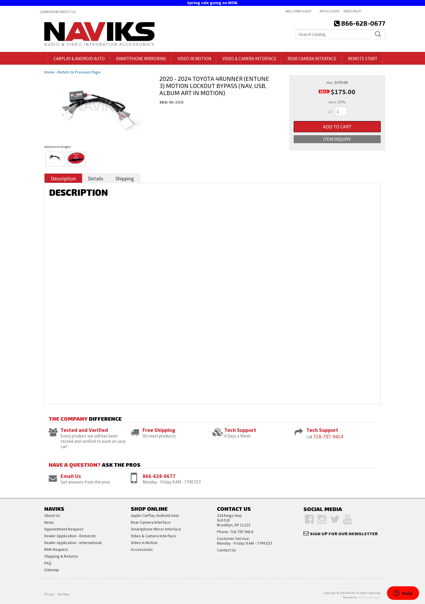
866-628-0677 (159, 476)
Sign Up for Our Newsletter (344, 533)
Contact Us (226, 550)
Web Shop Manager (368, 597)
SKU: (164, 102)
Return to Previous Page (79, 72)
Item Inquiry (337, 139)
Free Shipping (159, 430)
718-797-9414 (328, 436)
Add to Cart (337, 126)
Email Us (71, 476)
